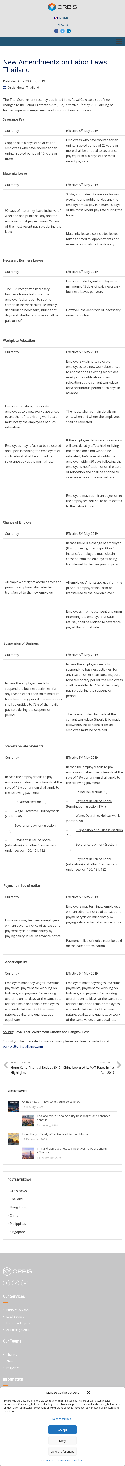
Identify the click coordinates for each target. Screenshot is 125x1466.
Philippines (18, 1223)
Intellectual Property (18, 1323)
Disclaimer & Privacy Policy (67, 1460)
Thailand (32, 87)
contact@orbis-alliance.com (23, 1046)
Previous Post (36, 1068)
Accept (62, 1430)
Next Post (88, 1068)
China (14, 1215)
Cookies (45, 1460)
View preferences (62, 1451)
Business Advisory (17, 1310)
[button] (88, 1393)
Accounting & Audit (18, 1330)
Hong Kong (18, 1207)
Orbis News (16, 87)
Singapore (17, 1232)
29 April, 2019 (35, 81)
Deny (62, 1441)
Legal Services (15, 1316)
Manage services (61, 1418)
